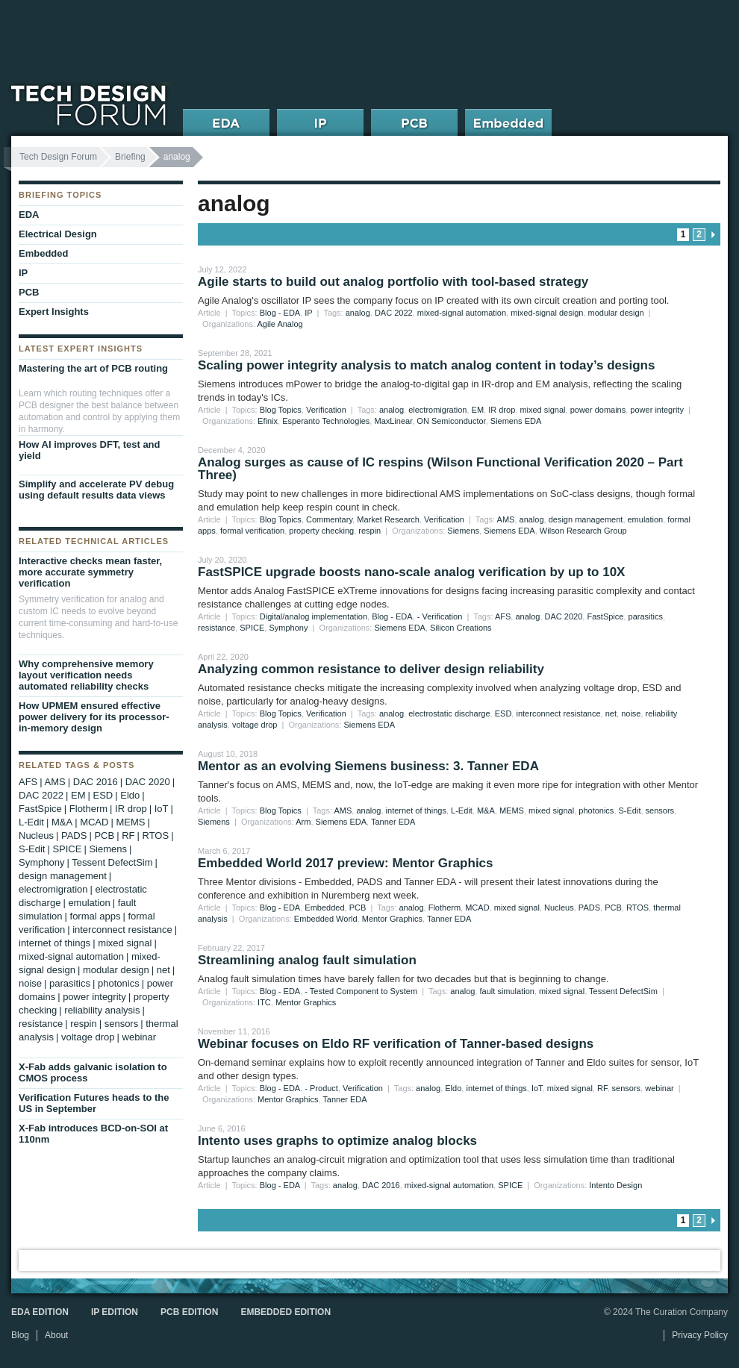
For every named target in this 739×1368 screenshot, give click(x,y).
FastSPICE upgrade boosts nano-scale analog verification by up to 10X (411, 572)
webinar (659, 1088)
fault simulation (507, 991)
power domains (598, 409)
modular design (616, 312)
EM (478, 409)
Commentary (329, 519)
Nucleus (559, 907)
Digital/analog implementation (313, 616)
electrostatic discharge (449, 713)
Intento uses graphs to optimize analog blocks (337, 1141)
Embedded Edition (285, 1312)
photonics (596, 810)
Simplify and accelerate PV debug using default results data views (96, 489)
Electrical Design (58, 234)
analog (358, 312)
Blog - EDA (280, 312)
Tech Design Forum (58, 157)
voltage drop (255, 724)
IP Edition (114, 1312)
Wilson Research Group (583, 530)
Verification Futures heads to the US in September (94, 1103)
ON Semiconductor (451, 420)
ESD (503, 713)
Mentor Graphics (392, 918)
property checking (321, 530)
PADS (589, 907)
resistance (216, 627)
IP (308, 312)
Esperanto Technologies (326, 420)
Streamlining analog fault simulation (307, 960)
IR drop (501, 409)
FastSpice (605, 616)
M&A (486, 810)
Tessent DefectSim (623, 991)
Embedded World (326, 918)
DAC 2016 (381, 1185)
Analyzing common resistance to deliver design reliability (371, 669)
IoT (537, 1088)
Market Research (388, 519)
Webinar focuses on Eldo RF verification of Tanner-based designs (395, 1044)
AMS (506, 519)
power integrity (657, 409)
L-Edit (462, 810)
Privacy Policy (700, 1335)
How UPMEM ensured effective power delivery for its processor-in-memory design (94, 717)
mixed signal (542, 409)
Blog (20, 1335)
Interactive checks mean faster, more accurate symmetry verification (90, 572)
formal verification (252, 530)
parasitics (646, 616)
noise (630, 713)
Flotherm (444, 907)
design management (586, 519)
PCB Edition (189, 1312)
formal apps (95, 916)
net (611, 713)
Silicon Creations (461, 627)
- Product (321, 1088)
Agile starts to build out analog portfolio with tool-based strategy (393, 282)
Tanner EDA (393, 821)
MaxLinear (393, 420)
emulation (646, 519)
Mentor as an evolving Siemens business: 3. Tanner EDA (368, 766)
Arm (303, 821)
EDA (29, 214)
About (56, 1335)
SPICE (252, 627)
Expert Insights (54, 311)
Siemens (463, 530)
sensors (660, 810)
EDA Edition (40, 1312)
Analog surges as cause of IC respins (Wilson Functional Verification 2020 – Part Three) (440, 468)
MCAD (477, 907)
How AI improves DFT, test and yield (89, 450)
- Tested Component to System (361, 991)
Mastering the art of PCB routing (93, 368)
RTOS (637, 907)
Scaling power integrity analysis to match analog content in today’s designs (426, 365)
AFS (503, 616)
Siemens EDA (515, 420)
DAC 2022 (394, 312)
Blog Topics (281, 409)
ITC (264, 1002)
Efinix (268, 420)
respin (369, 530)
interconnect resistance (558, 713)
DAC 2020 (564, 616)
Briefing (130, 157)
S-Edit (630, 810)
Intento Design (615, 1185)
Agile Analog (280, 323)
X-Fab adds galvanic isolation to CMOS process (93, 1072)
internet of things (416, 810)
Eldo (453, 1088)
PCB (358, 907)
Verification (326, 409)
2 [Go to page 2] (699, 234)
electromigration (437, 409)
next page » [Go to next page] (713, 234)
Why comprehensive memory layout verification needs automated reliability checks (86, 675)
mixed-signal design (547, 312)
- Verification (440, 616)
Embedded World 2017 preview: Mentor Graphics (345, 863)
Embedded (324, 907)
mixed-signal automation (461, 312)
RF (602, 1088)
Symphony (288, 627)
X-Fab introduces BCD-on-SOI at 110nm (93, 1133)
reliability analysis (102, 1010)
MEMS (511, 810)
